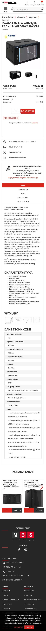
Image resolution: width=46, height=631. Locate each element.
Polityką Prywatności (26, 618)
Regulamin (28, 595)
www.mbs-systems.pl (15, 563)
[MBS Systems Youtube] (26, 549)
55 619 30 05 (10, 571)
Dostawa (6, 591)
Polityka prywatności (33, 600)
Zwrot (5, 595)
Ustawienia (18, 627)
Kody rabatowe (30, 608)
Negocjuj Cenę (11, 118)
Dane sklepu (29, 591)
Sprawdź (35, 123)
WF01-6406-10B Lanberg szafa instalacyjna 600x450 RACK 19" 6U (11, 485)
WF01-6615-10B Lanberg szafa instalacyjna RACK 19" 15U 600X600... (33, 484)
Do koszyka (27, 111)
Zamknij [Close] (29, 627)
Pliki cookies (29, 604)
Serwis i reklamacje (10, 600)
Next (41, 487)
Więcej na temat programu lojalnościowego (23, 178)
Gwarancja (7, 604)
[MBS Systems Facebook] (19, 549)
